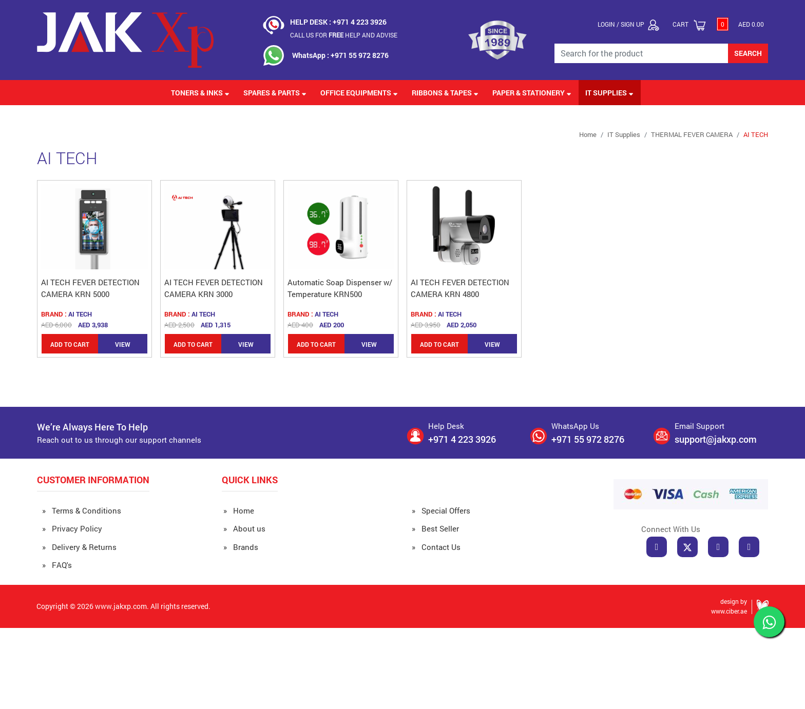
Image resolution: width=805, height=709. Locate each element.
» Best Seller (435, 528)
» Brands (240, 547)
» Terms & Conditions (81, 510)
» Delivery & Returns (79, 547)
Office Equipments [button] (359, 92)
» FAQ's (57, 565)
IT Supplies (623, 134)
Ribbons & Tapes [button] (445, 92)
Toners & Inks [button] (200, 92)
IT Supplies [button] (609, 92)
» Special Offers (441, 510)
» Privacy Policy (72, 528)
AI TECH (755, 134)
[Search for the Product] (641, 53)
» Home (238, 510)
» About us (244, 528)
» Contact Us (436, 547)
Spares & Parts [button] (274, 92)
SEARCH (748, 53)
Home (588, 134)
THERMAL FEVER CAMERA (692, 134)
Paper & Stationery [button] (531, 92)
